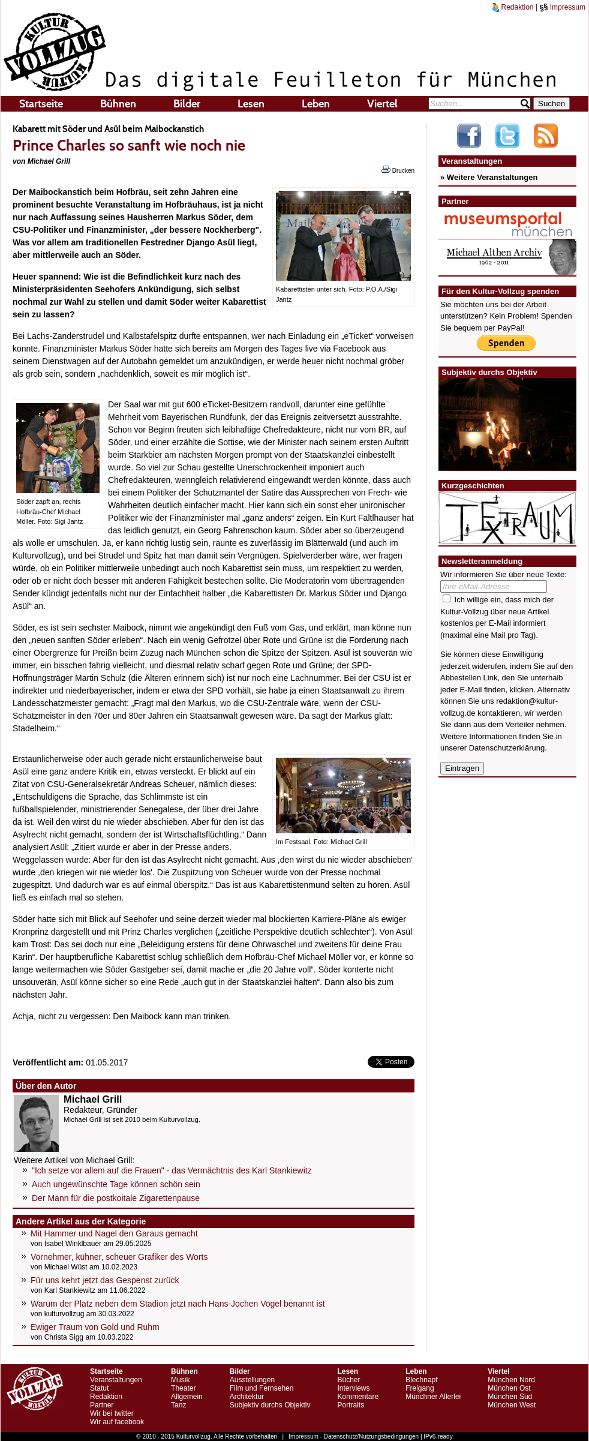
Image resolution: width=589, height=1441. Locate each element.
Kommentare (357, 1396)
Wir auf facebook (117, 1422)
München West (512, 1405)
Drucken (397, 170)
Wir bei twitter (112, 1413)
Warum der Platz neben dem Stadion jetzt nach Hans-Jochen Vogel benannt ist (178, 1303)
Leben (316, 103)
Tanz (178, 1405)
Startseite (41, 103)
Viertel (382, 103)
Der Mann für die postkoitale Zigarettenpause (116, 1198)
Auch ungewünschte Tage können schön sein (116, 1184)
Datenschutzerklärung (507, 747)
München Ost (509, 1388)
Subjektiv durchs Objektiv (270, 1405)
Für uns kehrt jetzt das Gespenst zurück (105, 1280)
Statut (99, 1388)
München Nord (511, 1380)
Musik (180, 1380)
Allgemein (187, 1396)
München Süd (510, 1396)
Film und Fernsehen (262, 1388)
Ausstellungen (252, 1380)
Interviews (353, 1388)
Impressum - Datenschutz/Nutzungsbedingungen (354, 1436)
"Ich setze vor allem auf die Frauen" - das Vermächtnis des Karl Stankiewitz (172, 1170)
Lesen (251, 103)
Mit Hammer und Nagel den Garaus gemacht (114, 1233)
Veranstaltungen (116, 1380)
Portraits (350, 1405)
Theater (183, 1388)
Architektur (247, 1396)
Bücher (348, 1380)
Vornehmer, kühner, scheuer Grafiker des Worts (119, 1257)
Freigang (419, 1388)
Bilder (186, 103)
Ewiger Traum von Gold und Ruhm (95, 1327)
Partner (101, 1405)
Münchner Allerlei (433, 1396)
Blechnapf (421, 1380)
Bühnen (118, 103)
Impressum (562, 7)
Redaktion (512, 7)
